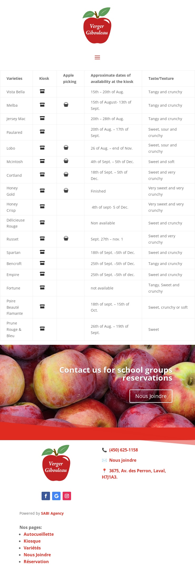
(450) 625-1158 (123, 450)
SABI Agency (52, 513)
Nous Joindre (151, 396)
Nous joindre (122, 460)
